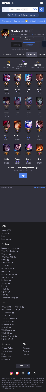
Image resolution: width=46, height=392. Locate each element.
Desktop (4, 280)
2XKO (3, 266)
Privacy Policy (7, 348)
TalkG (3, 289)
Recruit (26, 354)
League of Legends (8, 248)
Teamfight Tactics (8, 251)
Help (3, 354)
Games (4, 283)
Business (26, 348)
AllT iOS (4, 316)
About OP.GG (6, 230)
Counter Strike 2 (7, 274)
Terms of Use (6, 351)
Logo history (6, 239)
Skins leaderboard (37, 21)
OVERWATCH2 (7, 257)
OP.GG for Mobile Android (11, 307)
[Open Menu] (41, 2)
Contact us (5, 360)
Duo (3, 286)
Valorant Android (8, 318)
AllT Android (6, 313)
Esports (4, 292)
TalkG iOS (5, 333)
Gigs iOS (4, 327)
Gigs (3, 295)
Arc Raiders (5, 277)
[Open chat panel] (44, 43)
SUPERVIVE (5, 263)
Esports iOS (5, 339)
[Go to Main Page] (6, 3)
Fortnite (4, 271)
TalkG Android (6, 330)
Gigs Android (6, 324)
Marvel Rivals (6, 269)
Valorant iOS (6, 321)
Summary (7, 54)
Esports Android (7, 336)
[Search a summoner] (34, 9)
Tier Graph (29, 45)
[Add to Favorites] (31, 31)
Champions (6, 21)
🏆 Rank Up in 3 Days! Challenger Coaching (24, 15)
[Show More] (13, 2)
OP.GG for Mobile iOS (9, 310)
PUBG (3, 260)
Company (5, 233)
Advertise (27, 351)
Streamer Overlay (8, 298)
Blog (3, 236)
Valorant (4, 254)
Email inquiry (6, 357)
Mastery (31, 54)
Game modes (20, 21)
